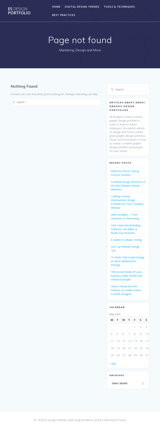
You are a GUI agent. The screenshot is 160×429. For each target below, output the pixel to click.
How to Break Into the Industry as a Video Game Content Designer (126, 290)
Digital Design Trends (82, 6)
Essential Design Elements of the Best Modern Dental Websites (128, 185)
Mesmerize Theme (115, 420)
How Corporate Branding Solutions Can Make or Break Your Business (125, 229)
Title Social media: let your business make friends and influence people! (126, 275)
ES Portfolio (19, 11)
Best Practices (63, 15)
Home (56, 6)
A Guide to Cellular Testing (126, 239)
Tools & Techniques (119, 6)
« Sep (112, 363)
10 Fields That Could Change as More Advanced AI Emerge (127, 261)
